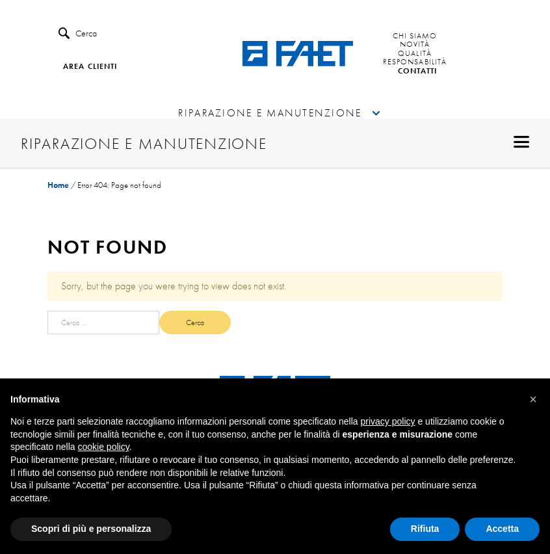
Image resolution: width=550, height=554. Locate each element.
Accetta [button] (502, 528)
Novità (415, 44)
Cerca (78, 33)
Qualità (415, 54)
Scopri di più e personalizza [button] (91, 528)
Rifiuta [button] (425, 528)
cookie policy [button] (103, 447)
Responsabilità (415, 62)
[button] (533, 399)
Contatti (418, 71)
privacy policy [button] (388, 421)
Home (58, 185)
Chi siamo (415, 36)
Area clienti (90, 67)
